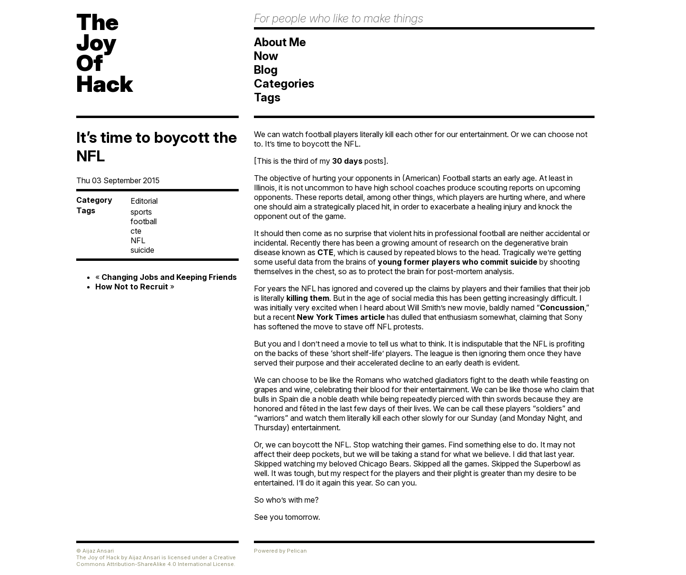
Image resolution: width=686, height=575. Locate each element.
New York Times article (341, 317)
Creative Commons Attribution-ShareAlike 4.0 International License (156, 560)
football (144, 221)
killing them (307, 298)
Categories (284, 83)
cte (136, 231)
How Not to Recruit (131, 286)
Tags (267, 97)
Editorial (144, 201)
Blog (266, 70)
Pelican (297, 550)
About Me (280, 42)
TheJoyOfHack (104, 53)
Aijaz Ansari (144, 557)
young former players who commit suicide (457, 262)
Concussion (562, 307)
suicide (142, 250)
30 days (347, 161)
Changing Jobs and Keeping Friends (169, 277)
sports (141, 212)
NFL (138, 240)
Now (266, 56)
